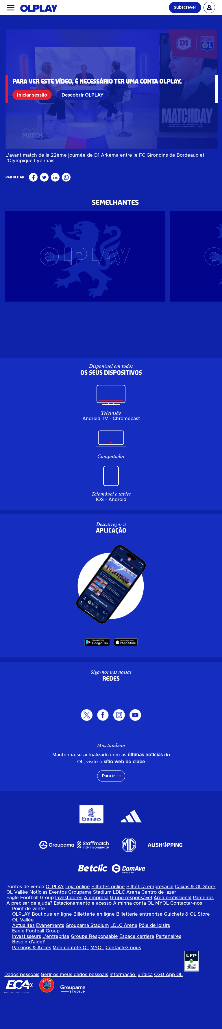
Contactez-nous (123, 978)
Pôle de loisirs (154, 955)
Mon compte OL (71, 978)
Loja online (77, 917)
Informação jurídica (131, 1004)
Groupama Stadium (90, 922)
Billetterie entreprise (139, 944)
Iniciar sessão (33, 95)
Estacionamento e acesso (83, 933)
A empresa (96, 927)
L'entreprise (55, 966)
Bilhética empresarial (149, 917)
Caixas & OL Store (195, 917)
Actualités (23, 955)
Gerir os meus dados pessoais (74, 1004)
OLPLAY (55, 917)
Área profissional (172, 927)
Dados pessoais (21, 1004)
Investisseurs (26, 966)
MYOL (162, 933)
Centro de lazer (158, 922)
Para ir (108, 806)
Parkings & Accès (31, 978)
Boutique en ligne (52, 944)
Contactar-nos (186, 933)
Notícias (38, 922)
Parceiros (203, 927)
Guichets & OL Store (187, 944)
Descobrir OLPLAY (84, 95)
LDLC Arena (126, 922)
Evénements (50, 955)
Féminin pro (18, 180)
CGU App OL (168, 1004)
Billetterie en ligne (94, 944)
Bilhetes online (108, 917)
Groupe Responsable (94, 966)
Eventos (58, 922)
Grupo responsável (131, 927)
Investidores (68, 927)
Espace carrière (136, 966)
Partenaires (168, 966)
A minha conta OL (133, 933)
